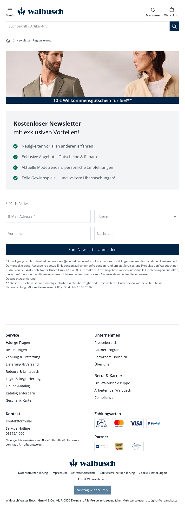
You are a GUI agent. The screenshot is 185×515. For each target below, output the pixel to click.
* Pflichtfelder (17, 203)
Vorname (15, 233)
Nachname (105, 233)
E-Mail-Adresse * (21, 216)
